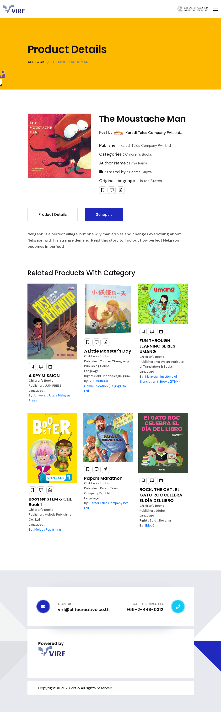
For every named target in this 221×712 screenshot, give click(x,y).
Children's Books (138, 154)
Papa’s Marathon (103, 478)
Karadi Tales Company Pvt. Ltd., (153, 132)
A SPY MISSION (44, 376)
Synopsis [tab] (104, 214)
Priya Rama (138, 163)
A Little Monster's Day (107, 351)
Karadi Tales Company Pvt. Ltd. (146, 145)
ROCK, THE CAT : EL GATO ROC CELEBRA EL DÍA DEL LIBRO (161, 495)
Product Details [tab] (52, 214)
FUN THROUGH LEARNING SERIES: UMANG (158, 346)
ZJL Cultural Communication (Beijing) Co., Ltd (105, 386)
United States (150, 181)
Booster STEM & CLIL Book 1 (50, 501)
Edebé (150, 525)
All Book (35, 62)
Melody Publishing (47, 529)
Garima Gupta (140, 172)
